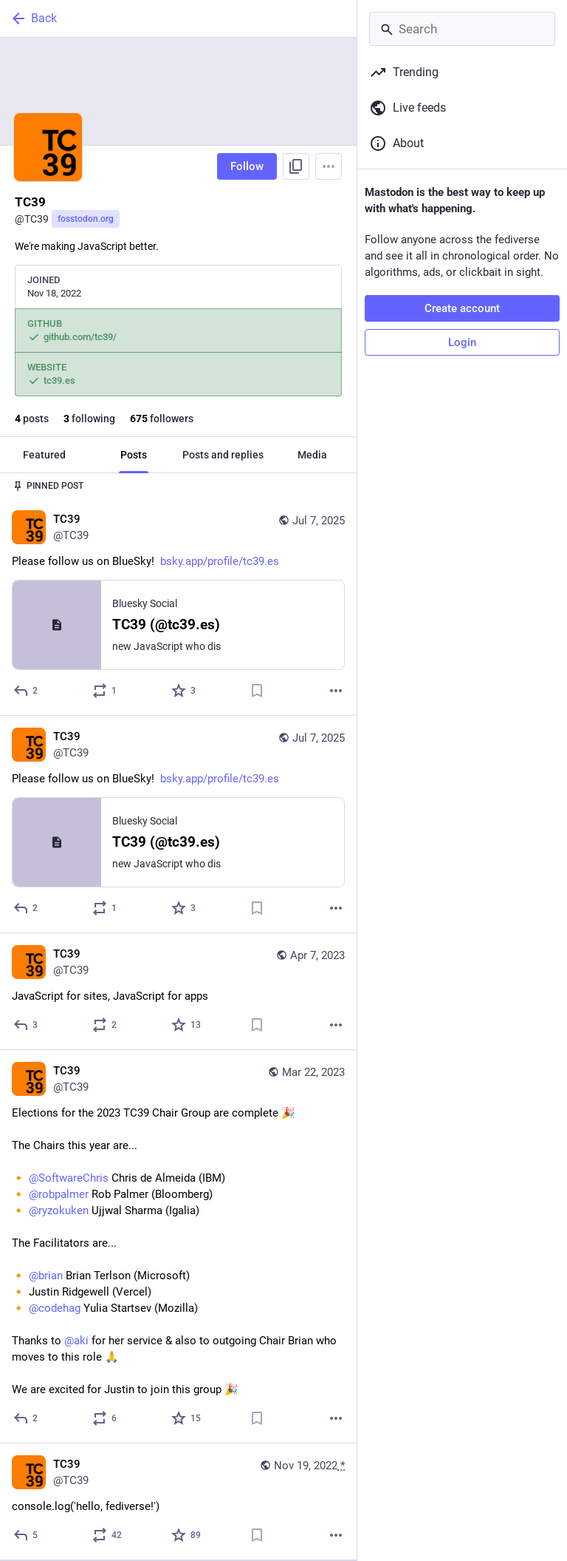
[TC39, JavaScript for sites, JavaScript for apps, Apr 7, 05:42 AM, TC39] (178, 991)
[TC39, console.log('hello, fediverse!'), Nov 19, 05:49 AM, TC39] (178, 1501)
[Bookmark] (257, 691)
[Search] (462, 29)
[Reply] (26, 691)
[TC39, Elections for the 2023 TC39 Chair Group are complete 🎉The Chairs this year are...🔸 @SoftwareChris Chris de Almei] (178, 1246)
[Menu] (328, 166)
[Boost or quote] (105, 691)
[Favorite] (184, 691)
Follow (247, 166)
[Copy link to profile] (296, 166)
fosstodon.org (86, 219)
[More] (336, 691)
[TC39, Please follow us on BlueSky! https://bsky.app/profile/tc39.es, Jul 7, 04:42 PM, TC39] (178, 606)
